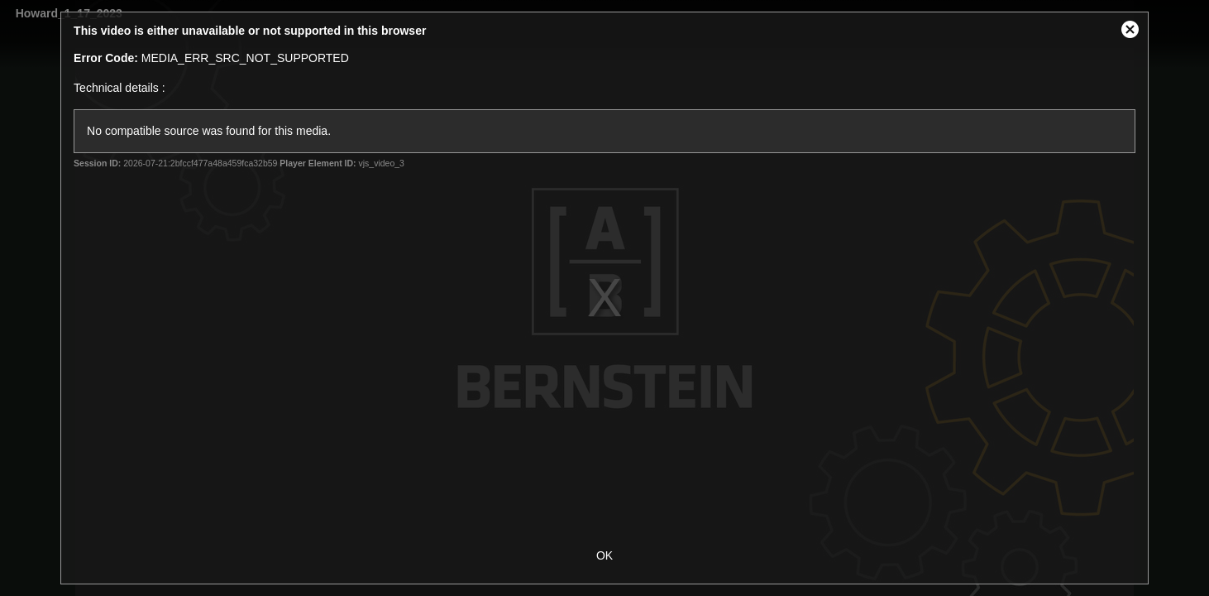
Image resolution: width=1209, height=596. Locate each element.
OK (604, 555)
